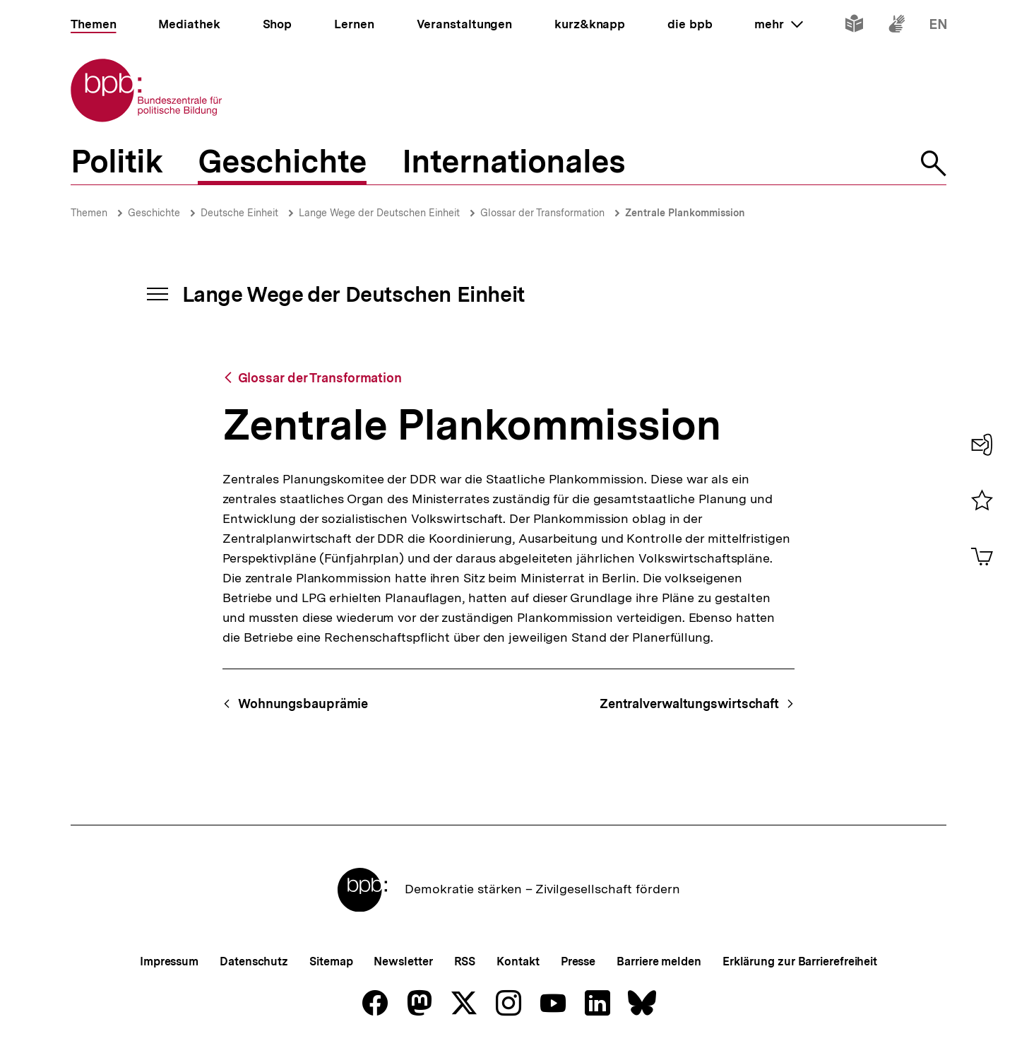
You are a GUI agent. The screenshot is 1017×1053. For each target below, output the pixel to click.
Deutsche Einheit (239, 212)
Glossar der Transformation (542, 212)
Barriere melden (659, 961)
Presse (578, 961)
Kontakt (517, 961)
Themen (89, 212)
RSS (465, 961)
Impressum (169, 961)
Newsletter (403, 961)
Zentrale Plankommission (685, 212)
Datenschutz (254, 961)
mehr (778, 24)
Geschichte (154, 212)
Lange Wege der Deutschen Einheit (379, 212)
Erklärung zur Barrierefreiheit (799, 961)
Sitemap (330, 961)
